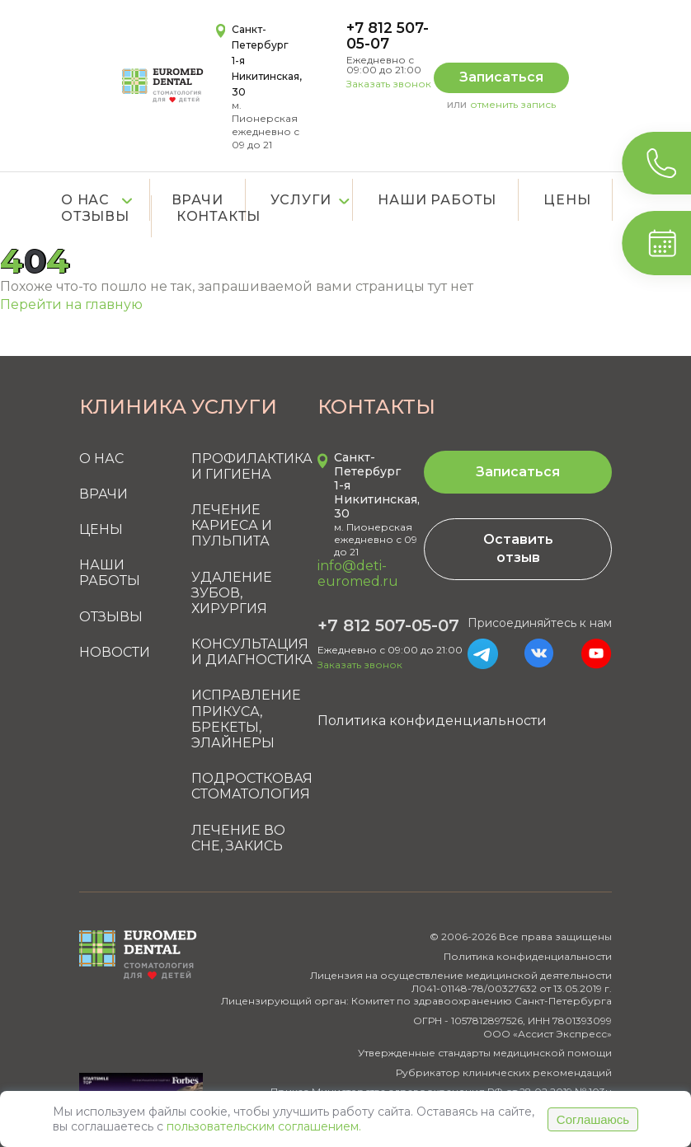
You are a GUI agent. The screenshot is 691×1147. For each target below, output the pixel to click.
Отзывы (111, 617)
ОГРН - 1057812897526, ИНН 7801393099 (512, 1020)
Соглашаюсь (593, 1119)
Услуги (300, 200)
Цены (566, 200)
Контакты (218, 216)
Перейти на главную (71, 304)
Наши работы (437, 200)
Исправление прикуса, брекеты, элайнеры (246, 719)
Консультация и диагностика (252, 651)
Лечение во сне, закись (238, 838)
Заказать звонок (388, 83)
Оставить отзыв (518, 548)
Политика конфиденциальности (432, 720)
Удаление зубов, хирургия (231, 592)
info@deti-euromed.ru (357, 573)
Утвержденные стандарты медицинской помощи (485, 1052)
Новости (114, 652)
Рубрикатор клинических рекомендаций (504, 1072)
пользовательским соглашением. (264, 1126)
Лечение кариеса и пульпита (231, 525)
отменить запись (513, 104)
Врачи (103, 494)
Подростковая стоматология (252, 786)
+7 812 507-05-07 (387, 35)
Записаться (501, 77)
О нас (85, 200)
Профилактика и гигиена (252, 466)
